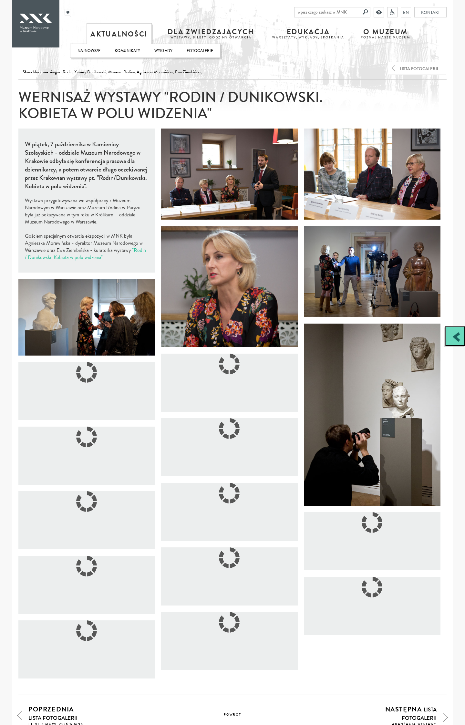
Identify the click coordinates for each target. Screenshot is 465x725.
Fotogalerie (200, 51)
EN (406, 12)
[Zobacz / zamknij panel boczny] (455, 336)
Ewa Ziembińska (188, 72)
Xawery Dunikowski (90, 72)
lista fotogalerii (419, 69)
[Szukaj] (365, 12)
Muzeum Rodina (121, 72)
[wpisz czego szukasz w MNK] (327, 12)
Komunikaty (127, 51)
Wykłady (163, 51)
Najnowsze (89, 51)
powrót (232, 714)
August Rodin (61, 72)
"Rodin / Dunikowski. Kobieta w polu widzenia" (85, 254)
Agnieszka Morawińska (155, 72)
